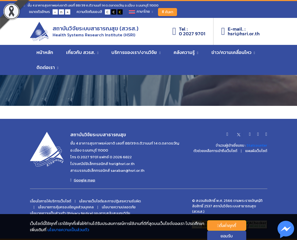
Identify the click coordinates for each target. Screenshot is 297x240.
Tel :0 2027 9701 (188, 31)
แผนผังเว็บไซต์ (256, 151)
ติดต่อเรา (47, 67)
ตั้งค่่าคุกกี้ (226, 225)
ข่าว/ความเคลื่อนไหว (233, 52)
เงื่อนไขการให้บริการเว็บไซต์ (50, 201)
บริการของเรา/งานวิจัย (136, 52)
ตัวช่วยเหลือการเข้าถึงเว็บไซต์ (215, 151)
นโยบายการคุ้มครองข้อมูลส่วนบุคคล (66, 207)
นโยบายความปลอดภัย (119, 207)
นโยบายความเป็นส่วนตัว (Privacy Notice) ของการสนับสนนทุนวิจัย (80, 213)
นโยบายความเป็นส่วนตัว (68, 230)
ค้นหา (167, 12)
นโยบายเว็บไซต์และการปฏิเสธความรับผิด (110, 201)
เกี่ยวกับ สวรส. (82, 52)
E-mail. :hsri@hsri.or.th (240, 31)
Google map (82, 180)
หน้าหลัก (44, 52)
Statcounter (257, 145)
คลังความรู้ (186, 52)
